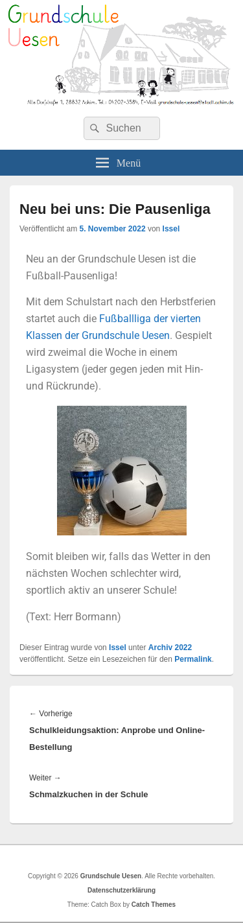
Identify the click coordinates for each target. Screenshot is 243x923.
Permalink (192, 659)
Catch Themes (154, 904)
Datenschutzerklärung (121, 890)
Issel (171, 228)
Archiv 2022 (170, 647)
